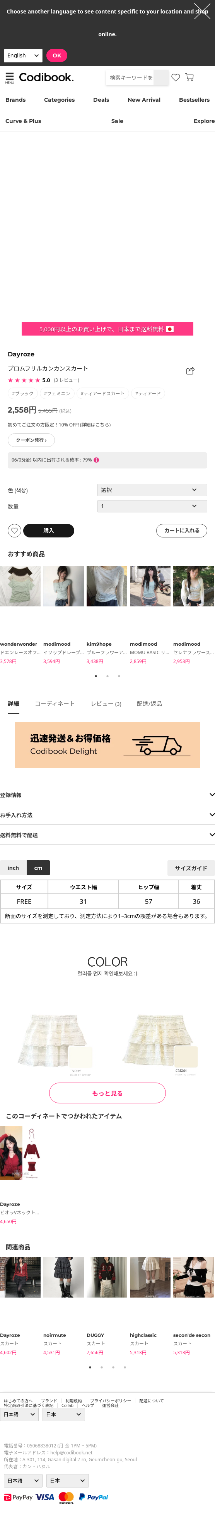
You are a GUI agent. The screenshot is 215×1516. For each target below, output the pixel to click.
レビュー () (105, 703)
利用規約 (73, 1401)
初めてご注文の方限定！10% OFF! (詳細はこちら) (59, 424)
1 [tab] (96, 676)
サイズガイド (191, 868)
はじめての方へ (18, 1401)
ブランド (49, 1401)
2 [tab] (107, 676)
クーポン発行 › (31, 440)
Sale (117, 121)
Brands (15, 99)
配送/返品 (149, 703)
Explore (204, 121)
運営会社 (110, 1405)
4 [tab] (125, 1367)
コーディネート (55, 703)
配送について (151, 1401)
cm (38, 867)
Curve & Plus (23, 121)
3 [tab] (119, 676)
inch (13, 867)
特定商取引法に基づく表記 (28, 1405)
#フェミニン (57, 393)
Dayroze (21, 354)
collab (67, 1405)
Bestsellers (194, 99)
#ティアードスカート (103, 393)
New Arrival (144, 99)
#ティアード (148, 393)
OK (57, 55)
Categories (59, 99)
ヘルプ (88, 1405)
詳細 (13, 703)
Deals (101, 99)
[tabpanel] (21, 616)
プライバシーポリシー (110, 1401)
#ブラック (23, 393)
